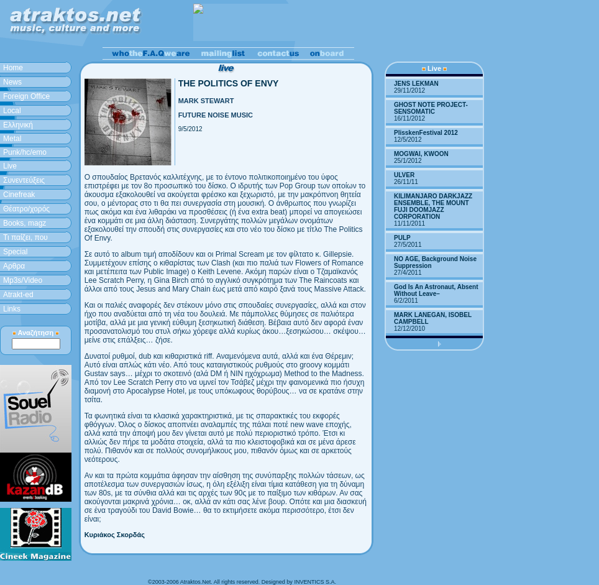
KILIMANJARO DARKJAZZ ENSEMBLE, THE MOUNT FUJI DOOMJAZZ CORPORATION (433, 206)
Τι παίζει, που (25, 237)
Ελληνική (18, 125)
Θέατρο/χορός (26, 209)
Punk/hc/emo (25, 152)
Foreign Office (26, 96)
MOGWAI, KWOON (421, 153)
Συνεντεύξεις (24, 180)
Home (13, 67)
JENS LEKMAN (416, 83)
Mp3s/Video (22, 280)
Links (12, 309)
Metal (12, 138)
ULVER (404, 175)
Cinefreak (19, 194)
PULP (402, 237)
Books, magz (24, 223)
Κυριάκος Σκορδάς (115, 534)
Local (12, 110)
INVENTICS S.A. (315, 582)
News (12, 82)
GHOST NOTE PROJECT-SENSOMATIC (431, 108)
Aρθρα (14, 266)
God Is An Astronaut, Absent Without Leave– (436, 290)
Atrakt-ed (18, 294)
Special (15, 251)
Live (10, 166)
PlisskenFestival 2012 (426, 132)
